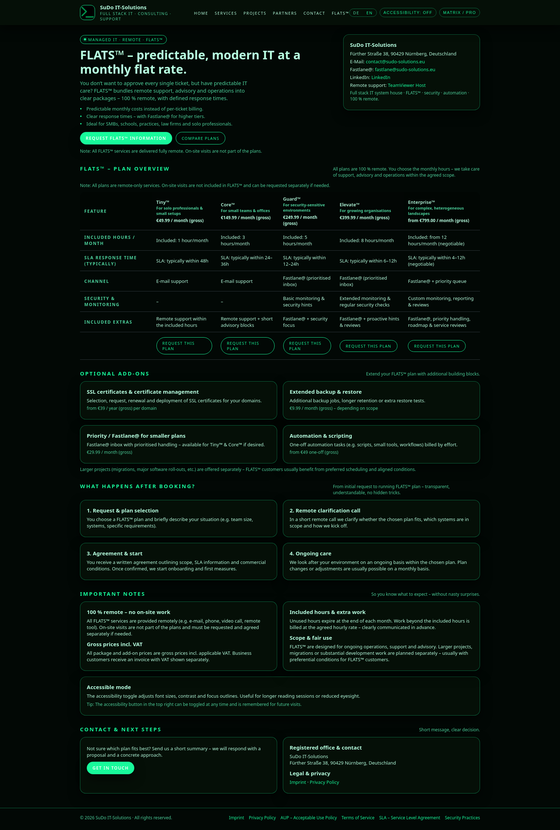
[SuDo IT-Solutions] (87, 12)
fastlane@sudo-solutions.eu (405, 69)
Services (226, 13)
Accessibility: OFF (408, 12)
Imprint (298, 782)
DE (356, 12)
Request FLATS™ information (126, 138)
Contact (314, 13)
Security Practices (462, 818)
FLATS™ (340, 13)
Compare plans (200, 138)
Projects (255, 13)
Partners (285, 13)
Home (201, 13)
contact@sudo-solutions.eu (395, 61)
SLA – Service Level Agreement (410, 818)
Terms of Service (358, 818)
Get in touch (110, 768)
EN (369, 12)
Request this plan (178, 345)
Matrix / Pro (459, 12)
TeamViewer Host (407, 85)
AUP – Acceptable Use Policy (309, 818)
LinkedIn (380, 77)
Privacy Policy (324, 782)
